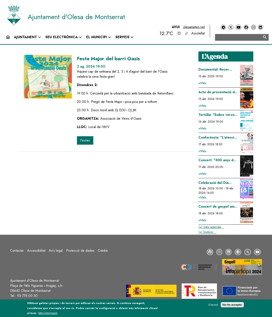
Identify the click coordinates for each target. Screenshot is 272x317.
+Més (202, 83)
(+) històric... (207, 232)
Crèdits (103, 250)
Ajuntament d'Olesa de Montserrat (76, 17)
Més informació (47, 313)
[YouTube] (238, 27)
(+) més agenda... (211, 227)
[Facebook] (246, 27)
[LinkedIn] (260, 27)
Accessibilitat (36, 250)
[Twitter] (230, 27)
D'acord (213, 304)
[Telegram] (223, 27)
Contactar (17, 250)
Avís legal (56, 250)
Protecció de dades (80, 250)
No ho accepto (232, 304)
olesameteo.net (194, 27)
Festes (85, 140)
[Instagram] (253, 27)
